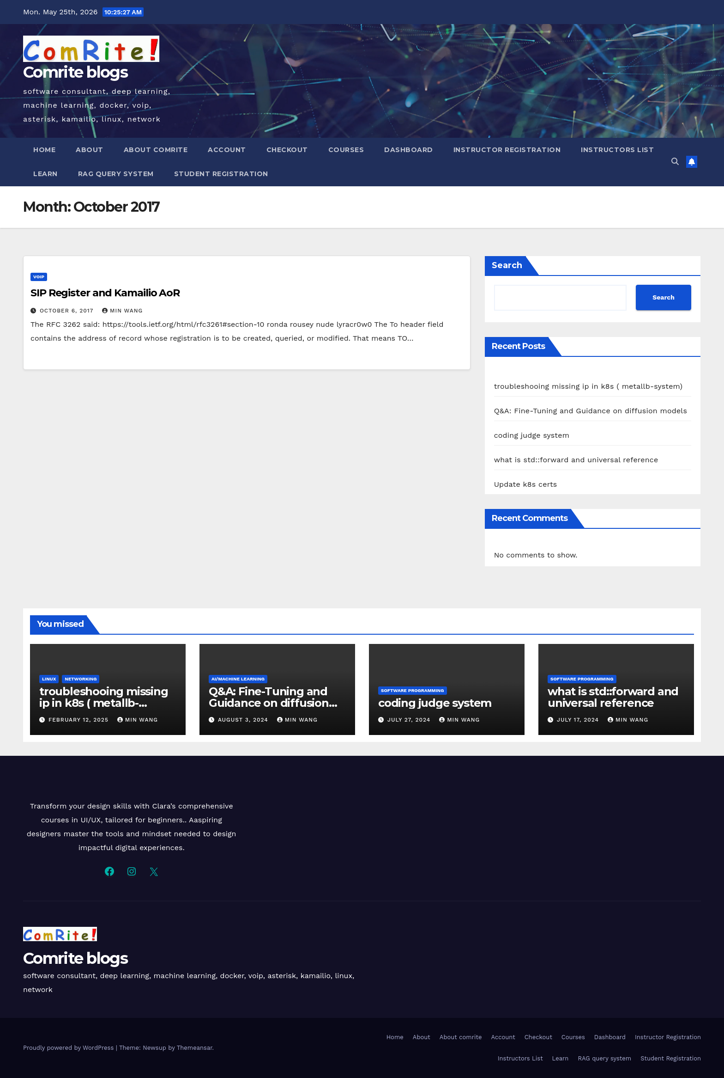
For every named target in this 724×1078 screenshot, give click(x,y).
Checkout (287, 150)
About (89, 150)
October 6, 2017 (68, 310)
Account (227, 150)
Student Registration (221, 174)
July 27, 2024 (410, 720)
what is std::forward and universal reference (576, 459)
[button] (675, 161)
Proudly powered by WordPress (69, 1047)
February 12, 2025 (79, 720)
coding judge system (532, 435)
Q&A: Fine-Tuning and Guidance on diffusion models (590, 410)
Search (507, 265)
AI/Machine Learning (238, 678)
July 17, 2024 (579, 720)
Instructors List (617, 150)
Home (44, 150)
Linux (49, 678)
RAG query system (116, 174)
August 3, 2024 (244, 720)
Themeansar (194, 1047)
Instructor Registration (507, 150)
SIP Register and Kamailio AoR (105, 293)
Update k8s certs (525, 484)
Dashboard (408, 150)
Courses (346, 150)
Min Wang (122, 310)
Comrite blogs (75, 72)
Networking (81, 678)
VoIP (38, 276)
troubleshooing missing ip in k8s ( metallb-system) (588, 386)
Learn (45, 174)
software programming (412, 690)
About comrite (156, 150)
